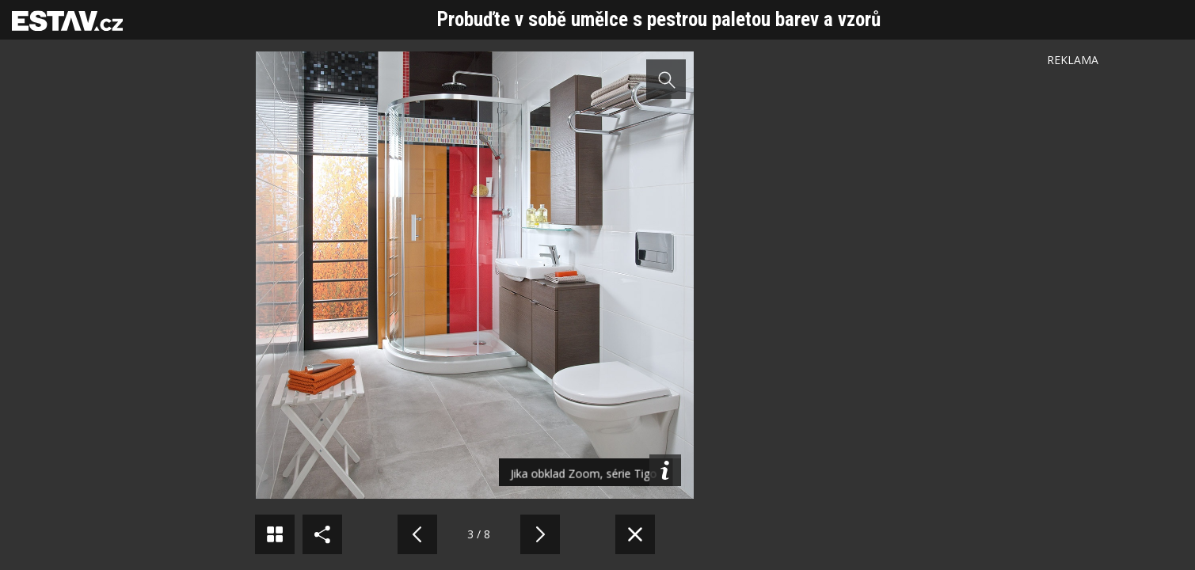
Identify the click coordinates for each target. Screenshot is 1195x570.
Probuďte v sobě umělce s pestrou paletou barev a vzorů (659, 19)
